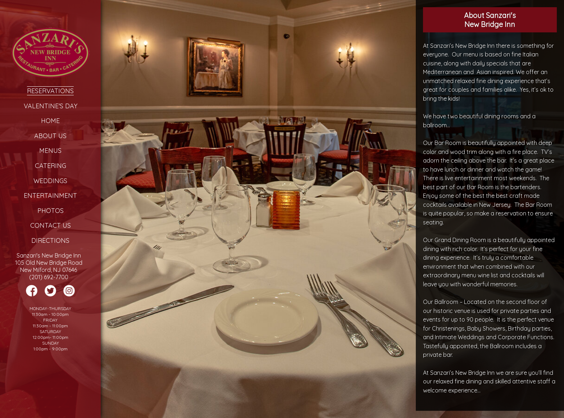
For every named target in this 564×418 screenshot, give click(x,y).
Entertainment (50, 195)
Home (50, 121)
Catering (50, 166)
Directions (50, 240)
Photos (50, 210)
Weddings (50, 181)
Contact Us (50, 225)
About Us (50, 136)
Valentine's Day (50, 106)
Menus (50, 150)
